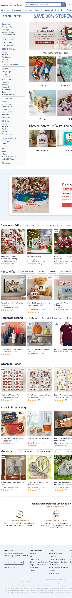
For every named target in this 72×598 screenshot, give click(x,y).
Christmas (5, 10)
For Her (4, 52)
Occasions (27, 10)
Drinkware (33, 318)
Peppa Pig (6, 82)
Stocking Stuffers (8, 40)
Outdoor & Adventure (10, 65)
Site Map (52, 570)
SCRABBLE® (7, 89)
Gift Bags (5, 30)
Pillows (4, 154)
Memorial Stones (25, 451)
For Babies (6, 57)
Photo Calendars (8, 45)
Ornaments (16, 10)
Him (57, 10)
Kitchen (4, 149)
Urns (58, 451)
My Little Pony (7, 77)
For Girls (5, 129)
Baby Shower (7, 107)
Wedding (38, 10)
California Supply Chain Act (39, 562)
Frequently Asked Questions (58, 562)
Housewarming (7, 112)
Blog (31, 556)
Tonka (4, 92)
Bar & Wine (6, 141)
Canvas (4, 144)
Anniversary (6, 104)
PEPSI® (5, 84)
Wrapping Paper (8, 32)
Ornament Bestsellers (48, 225)
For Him (5, 54)
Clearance (7, 163)
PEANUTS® (6, 79)
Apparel (5, 62)
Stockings (31, 225)
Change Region (54, 573)
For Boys (5, 132)
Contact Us (52, 556)
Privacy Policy (34, 559)
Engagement (7, 109)
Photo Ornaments (8, 37)
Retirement (6, 117)
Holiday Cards (7, 42)
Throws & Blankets (9, 156)
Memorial (49, 10)
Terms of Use (34, 567)
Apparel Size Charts (55, 554)
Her (62, 10)
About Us (33, 554)
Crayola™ (5, 74)
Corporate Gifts (7, 27)
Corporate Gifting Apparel (51, 318)
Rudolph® (5, 87)
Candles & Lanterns (44, 451)
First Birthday (7, 134)
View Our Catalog (9, 567)
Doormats (5, 146)
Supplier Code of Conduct (38, 565)
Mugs (4, 151)
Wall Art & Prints (8, 159)
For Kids (5, 60)
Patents (32, 570)
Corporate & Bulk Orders (57, 559)
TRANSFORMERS (8, 95)
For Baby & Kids (27, 272)
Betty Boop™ (6, 72)
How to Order (53, 565)
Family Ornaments (9, 35)
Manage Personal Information (58, 567)
